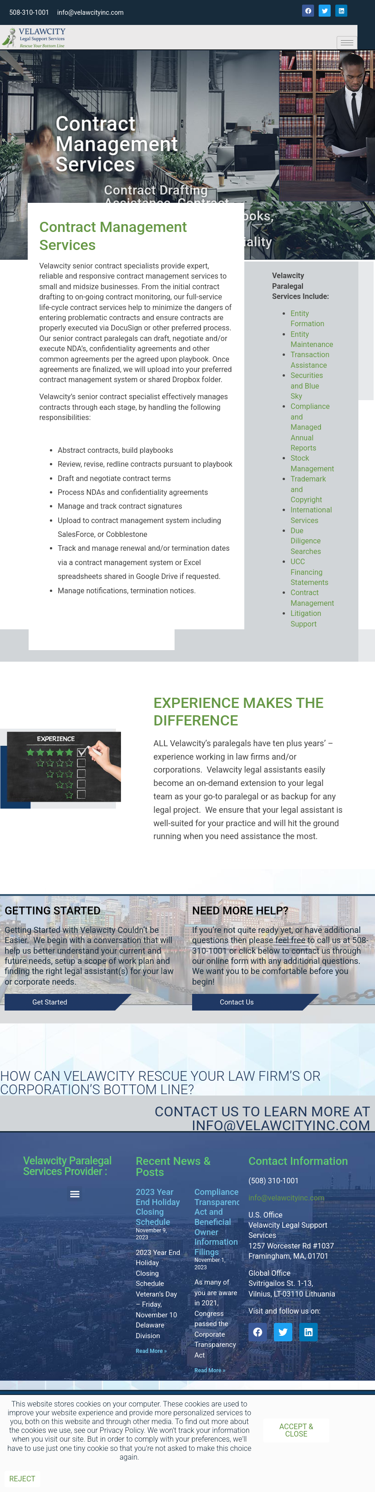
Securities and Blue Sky (306, 386)
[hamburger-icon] (347, 42)
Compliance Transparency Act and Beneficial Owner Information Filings (219, 1222)
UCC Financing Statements (309, 572)
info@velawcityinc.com (286, 1198)
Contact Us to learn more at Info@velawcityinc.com (262, 1118)
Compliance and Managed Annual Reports (310, 427)
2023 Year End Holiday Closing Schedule (158, 1207)
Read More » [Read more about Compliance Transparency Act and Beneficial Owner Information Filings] (209, 1370)
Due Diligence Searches (305, 541)
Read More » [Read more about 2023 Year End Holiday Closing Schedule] (151, 1351)
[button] (74, 1193)
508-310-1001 (29, 12)
